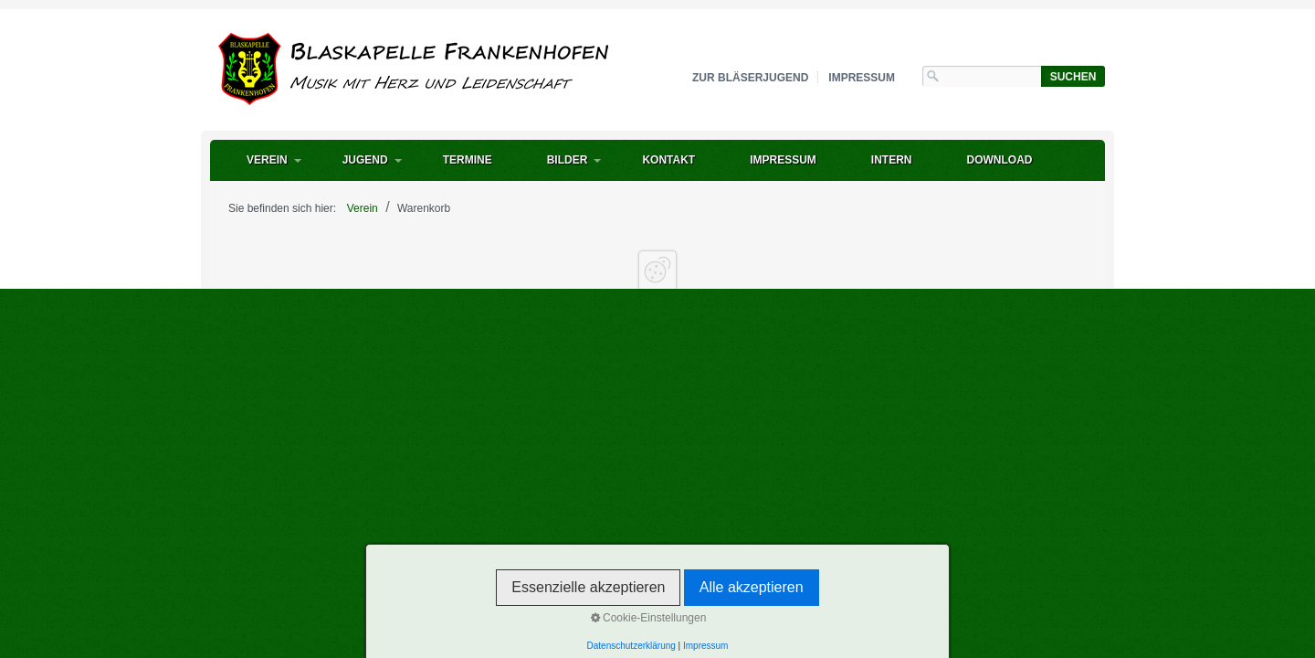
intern (891, 160)
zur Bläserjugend (750, 77)
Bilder (567, 160)
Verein (267, 160)
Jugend (365, 160)
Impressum (861, 77)
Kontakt (668, 160)
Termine (467, 160)
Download (1000, 160)
